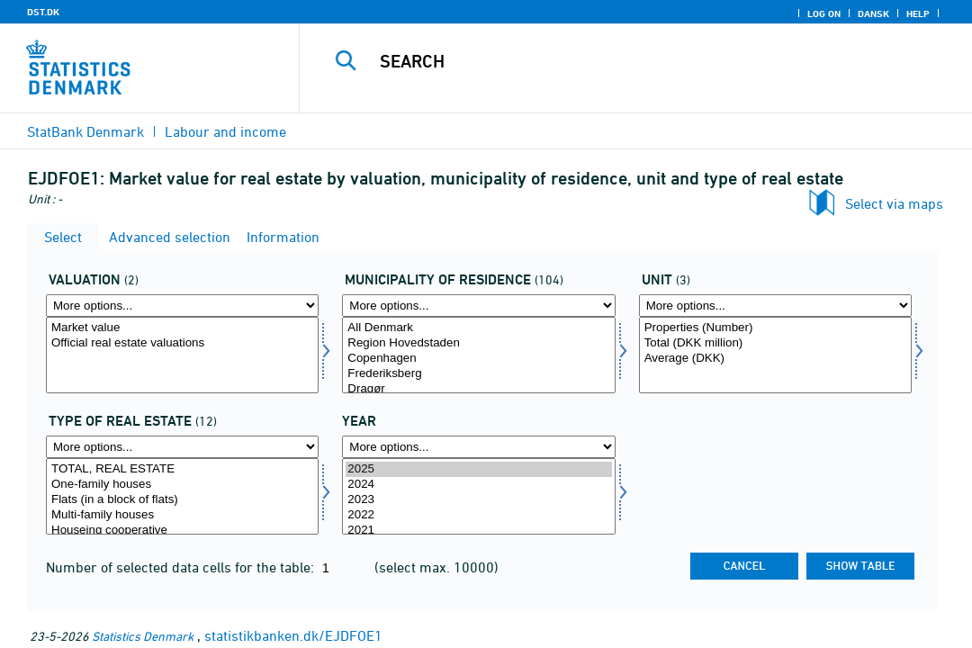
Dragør (478, 389)
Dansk (873, 13)
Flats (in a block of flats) (182, 500)
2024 (478, 484)
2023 (478, 500)
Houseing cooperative (182, 530)
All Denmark (478, 328)
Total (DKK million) (775, 343)
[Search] (638, 61)
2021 (478, 530)
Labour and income (225, 131)
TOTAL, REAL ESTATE (182, 469)
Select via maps (894, 203)
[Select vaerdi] (182, 355)
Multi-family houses (182, 515)
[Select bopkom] (478, 355)
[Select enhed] (775, 355)
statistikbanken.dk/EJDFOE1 (293, 635)
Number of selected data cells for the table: (182, 567)
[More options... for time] (478, 447)
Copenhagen (478, 358)
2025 (478, 469)
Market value (182, 328)
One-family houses (182, 484)
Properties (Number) (775, 328)
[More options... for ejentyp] (182, 447)
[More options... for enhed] (775, 305)
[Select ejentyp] (182, 496)
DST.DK (43, 11)
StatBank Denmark (85, 131)
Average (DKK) (775, 358)
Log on (824, 13)
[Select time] (478, 496)
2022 (478, 515)
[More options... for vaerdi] (182, 305)
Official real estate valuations (182, 343)
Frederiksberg (478, 374)
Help (918, 13)
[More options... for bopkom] (478, 305)
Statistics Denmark (143, 636)
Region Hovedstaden (478, 343)
